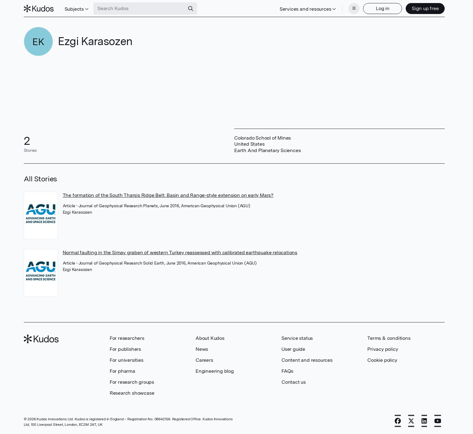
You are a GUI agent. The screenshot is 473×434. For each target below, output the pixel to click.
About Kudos (210, 338)
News (202, 349)
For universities (126, 360)
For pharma (122, 371)
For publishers (125, 349)
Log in (383, 8)
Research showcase (132, 393)
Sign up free (425, 8)
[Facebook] (398, 421)
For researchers (127, 338)
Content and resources (307, 360)
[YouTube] (437, 421)
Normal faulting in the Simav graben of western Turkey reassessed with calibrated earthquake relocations (180, 252)
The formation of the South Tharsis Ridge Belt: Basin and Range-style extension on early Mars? (168, 195)
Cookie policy (382, 360)
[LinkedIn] (424, 421)
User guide (293, 349)
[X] (411, 421)
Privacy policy (382, 349)
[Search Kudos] (139, 8)
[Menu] (353, 8)
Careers (204, 360)
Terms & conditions (388, 338)
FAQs (287, 371)
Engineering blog (215, 371)
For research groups (132, 382)
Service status (297, 338)
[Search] (191, 8)
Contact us (293, 382)
